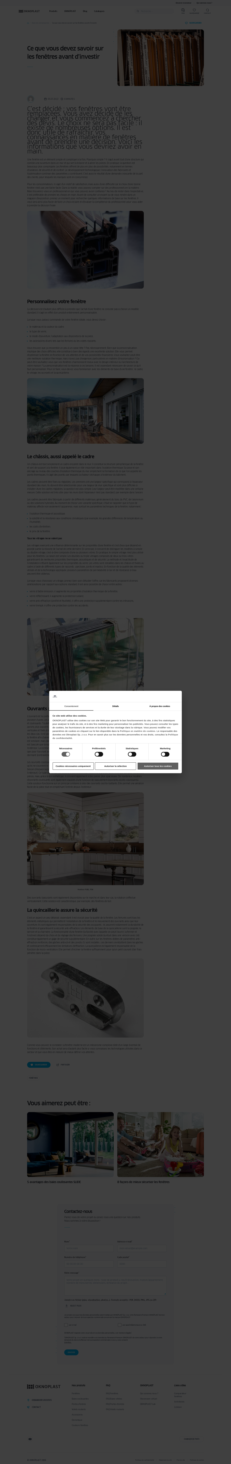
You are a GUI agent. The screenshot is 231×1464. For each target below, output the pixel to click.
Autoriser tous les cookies (158, 766)
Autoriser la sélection (115, 766)
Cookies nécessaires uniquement (73, 766)
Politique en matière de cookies (137, 731)
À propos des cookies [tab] (159, 706)
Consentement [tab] (71, 706)
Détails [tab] (115, 706)
